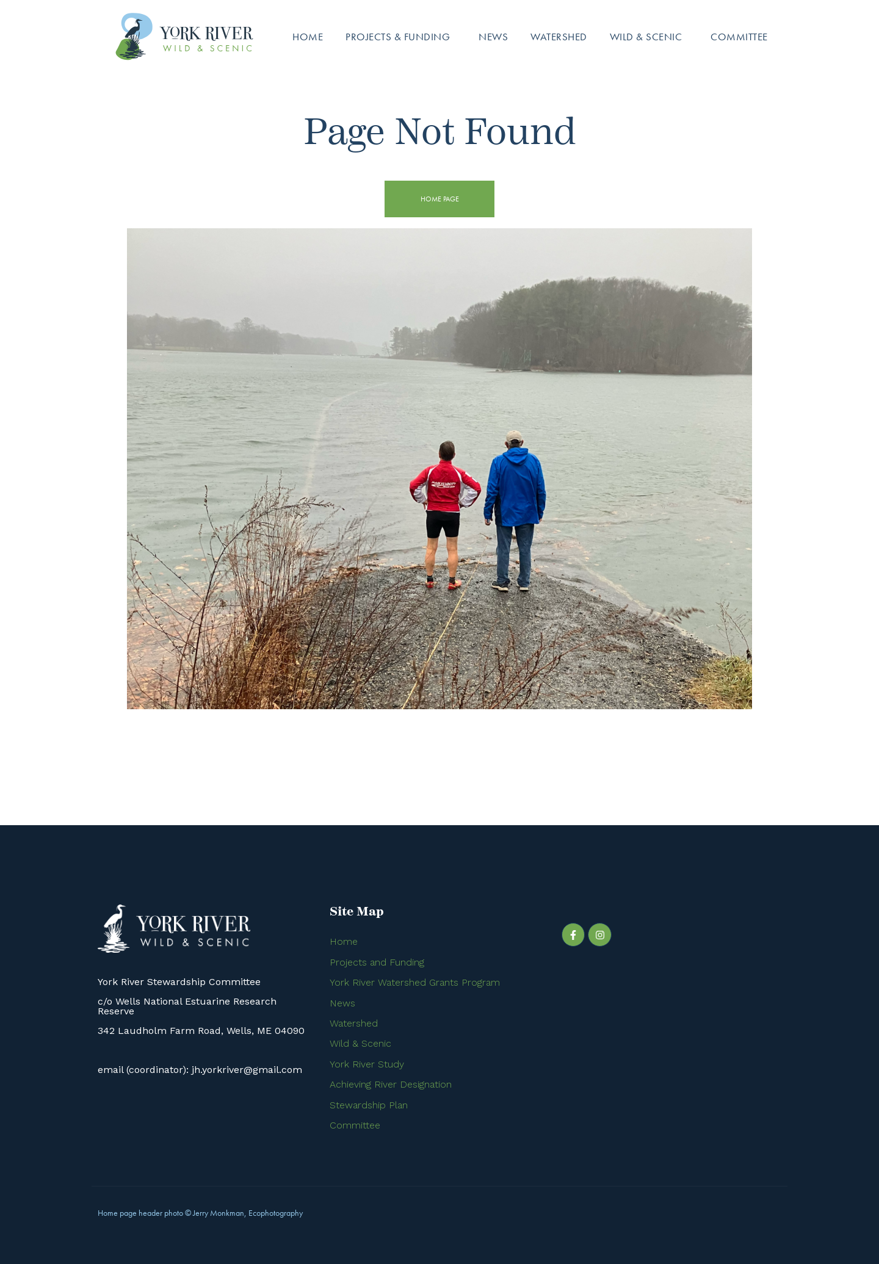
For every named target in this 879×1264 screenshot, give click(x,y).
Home (307, 36)
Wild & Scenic (646, 36)
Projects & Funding (397, 36)
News (493, 36)
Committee (739, 36)
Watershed (558, 36)
